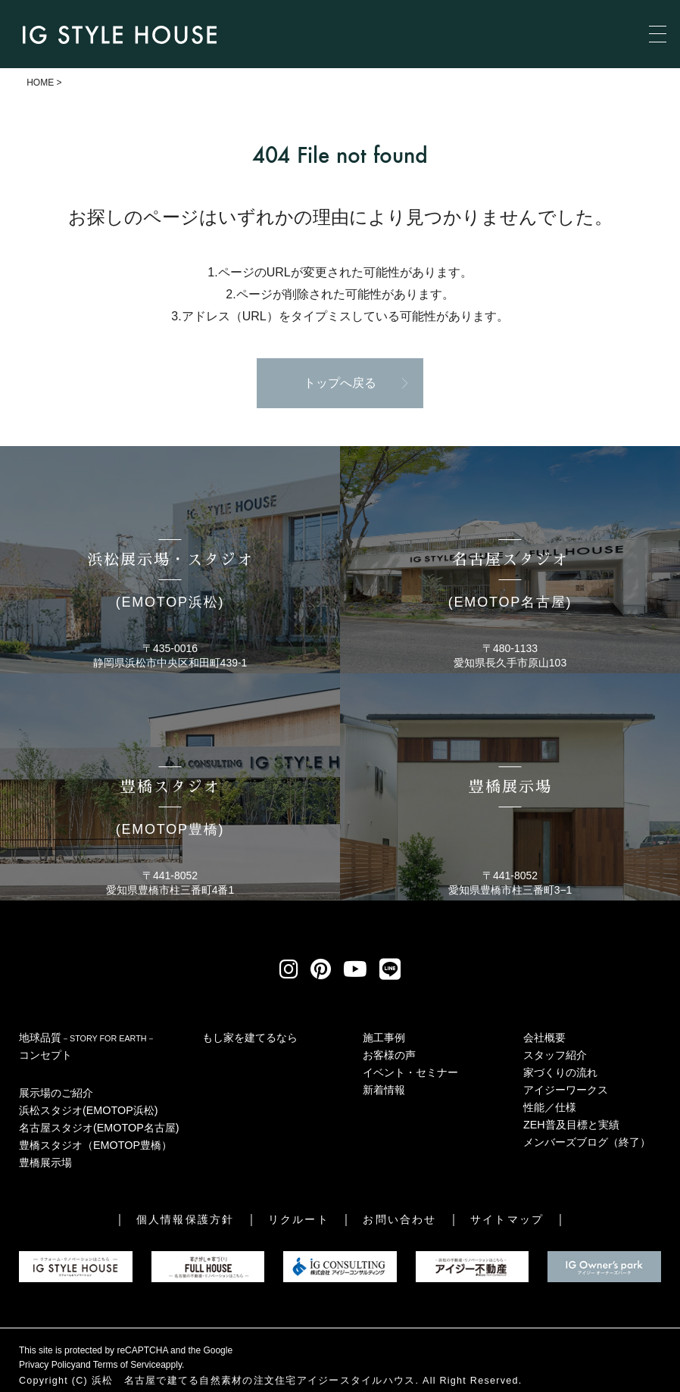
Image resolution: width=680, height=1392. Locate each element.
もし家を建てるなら (250, 1038)
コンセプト (45, 1055)
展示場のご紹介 (56, 1093)
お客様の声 (389, 1055)
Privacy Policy (47, 1364)
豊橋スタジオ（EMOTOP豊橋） (95, 1145)
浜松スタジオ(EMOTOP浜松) (88, 1110)
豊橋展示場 (45, 1162)
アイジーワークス (565, 1090)
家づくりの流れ (560, 1072)
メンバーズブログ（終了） (586, 1142)
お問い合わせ (399, 1219)
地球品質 (87, 1038)
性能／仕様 (549, 1107)
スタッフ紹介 (555, 1055)
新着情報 (384, 1090)
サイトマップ (507, 1219)
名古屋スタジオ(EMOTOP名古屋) (99, 1128)
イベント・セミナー (410, 1072)
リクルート (298, 1219)
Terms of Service (127, 1364)
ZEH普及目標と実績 (571, 1125)
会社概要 (544, 1038)
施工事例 (384, 1038)
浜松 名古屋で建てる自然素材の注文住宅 (194, 1380)
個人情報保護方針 (185, 1219)
